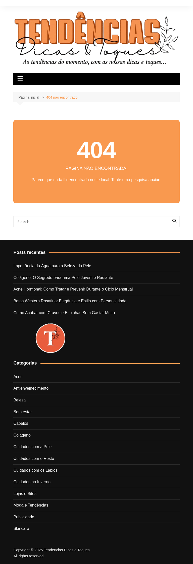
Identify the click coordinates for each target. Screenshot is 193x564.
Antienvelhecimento (31, 388)
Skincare (21, 528)
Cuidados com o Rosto (33, 458)
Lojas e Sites (24, 493)
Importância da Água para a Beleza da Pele (52, 266)
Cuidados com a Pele (32, 447)
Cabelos (20, 423)
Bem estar (22, 412)
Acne (17, 377)
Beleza (19, 400)
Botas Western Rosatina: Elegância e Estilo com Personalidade (69, 301)
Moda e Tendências (30, 505)
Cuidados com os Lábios (35, 470)
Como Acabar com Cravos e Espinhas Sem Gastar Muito (64, 313)
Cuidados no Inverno (32, 482)
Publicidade (23, 517)
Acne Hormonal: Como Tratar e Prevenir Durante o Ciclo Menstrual (73, 289)
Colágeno (22, 435)
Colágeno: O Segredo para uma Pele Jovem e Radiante (63, 277)
